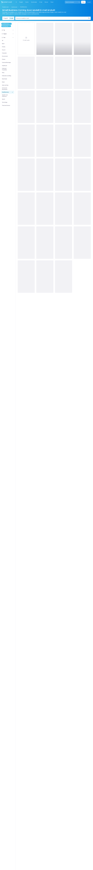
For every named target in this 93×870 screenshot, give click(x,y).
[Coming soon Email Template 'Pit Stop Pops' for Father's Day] (82, 141)
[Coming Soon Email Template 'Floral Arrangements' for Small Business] (63, 209)
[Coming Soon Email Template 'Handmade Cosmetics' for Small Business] (82, 175)
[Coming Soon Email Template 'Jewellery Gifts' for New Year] (44, 141)
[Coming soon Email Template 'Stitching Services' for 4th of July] (44, 209)
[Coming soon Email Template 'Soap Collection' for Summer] (63, 175)
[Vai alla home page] (6, 2)
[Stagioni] (13, 33)
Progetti (6, 18)
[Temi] (13, 37)
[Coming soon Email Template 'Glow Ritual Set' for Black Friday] (26, 276)
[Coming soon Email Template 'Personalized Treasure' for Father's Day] (44, 276)
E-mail (11, 18)
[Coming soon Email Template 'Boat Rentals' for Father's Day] (82, 39)
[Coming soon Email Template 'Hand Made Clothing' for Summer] (44, 107)
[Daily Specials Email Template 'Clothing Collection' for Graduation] (63, 107)
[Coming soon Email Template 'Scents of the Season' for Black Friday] (63, 276)
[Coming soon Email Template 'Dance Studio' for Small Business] (26, 73)
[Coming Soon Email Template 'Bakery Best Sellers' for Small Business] (63, 242)
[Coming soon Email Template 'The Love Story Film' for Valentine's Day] (82, 73)
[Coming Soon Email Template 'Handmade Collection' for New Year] (44, 242)
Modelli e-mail (5, 7)
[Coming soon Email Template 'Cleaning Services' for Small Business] (63, 39)
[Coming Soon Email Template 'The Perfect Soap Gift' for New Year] (82, 107)
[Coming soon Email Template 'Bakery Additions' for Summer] (44, 175)
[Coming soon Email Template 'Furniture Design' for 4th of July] (82, 242)
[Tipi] (13, 30)
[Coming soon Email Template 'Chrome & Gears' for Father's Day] (44, 73)
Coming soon (14, 7)
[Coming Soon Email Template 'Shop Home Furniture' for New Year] (26, 242)
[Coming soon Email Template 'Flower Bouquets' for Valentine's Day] (26, 141)
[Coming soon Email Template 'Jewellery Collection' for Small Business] (44, 39)
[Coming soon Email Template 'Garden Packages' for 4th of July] (82, 209)
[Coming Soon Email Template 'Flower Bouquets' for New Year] (26, 175)
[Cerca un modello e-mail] (52, 18)
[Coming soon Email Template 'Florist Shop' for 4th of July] (63, 73)
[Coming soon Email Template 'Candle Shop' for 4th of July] (63, 141)
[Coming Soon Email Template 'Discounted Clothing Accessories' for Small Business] (26, 209)
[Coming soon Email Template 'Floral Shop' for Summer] (26, 107)
